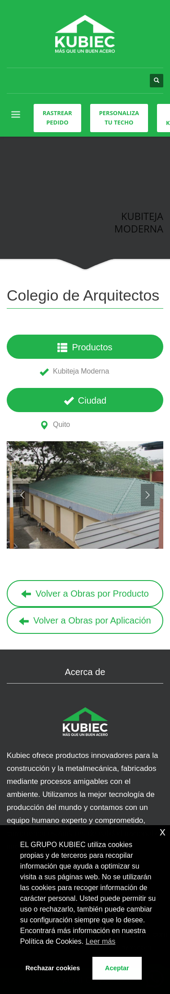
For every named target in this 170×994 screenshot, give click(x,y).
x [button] (163, 831)
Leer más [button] (101, 941)
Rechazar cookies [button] (53, 968)
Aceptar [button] (117, 968)
